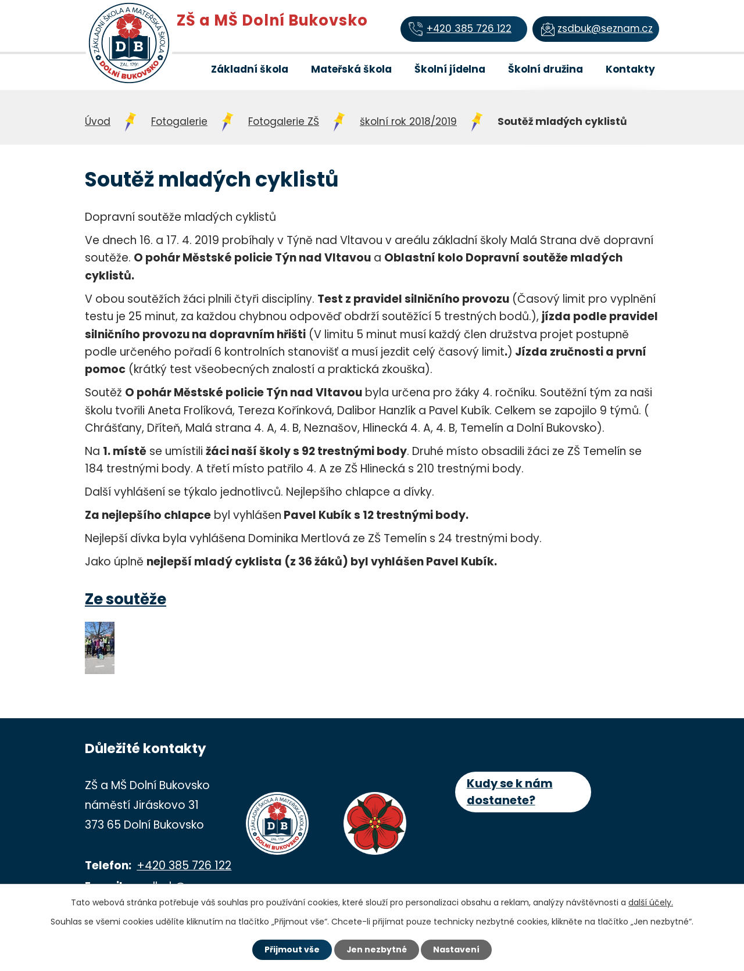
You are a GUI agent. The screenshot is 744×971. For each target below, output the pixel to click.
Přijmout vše (291, 949)
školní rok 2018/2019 (408, 121)
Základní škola (249, 69)
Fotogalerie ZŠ (283, 121)
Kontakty (630, 69)
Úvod (182, 68)
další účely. (650, 902)
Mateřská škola (351, 69)
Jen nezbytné (376, 949)
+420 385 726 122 (184, 865)
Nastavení (457, 949)
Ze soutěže (125, 599)
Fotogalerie (179, 121)
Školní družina (545, 69)
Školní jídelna (449, 69)
